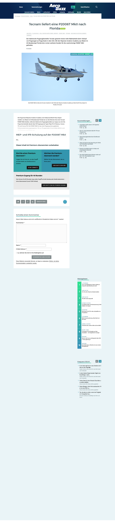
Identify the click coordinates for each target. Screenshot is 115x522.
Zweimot (29, 35)
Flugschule (35, 33)
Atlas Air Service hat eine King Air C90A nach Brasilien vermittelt (90, 143)
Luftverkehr (46, 12)
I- (83, 151)
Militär (55, 12)
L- (83, 139)
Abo (73, 7)
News (21, 7)
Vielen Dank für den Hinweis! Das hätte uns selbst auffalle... (90, 381)
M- (83, 127)
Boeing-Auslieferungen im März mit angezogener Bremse (89, 149)
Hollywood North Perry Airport (49, 33)
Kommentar (20, 223)
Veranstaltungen (37, 7)
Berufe (79, 12)
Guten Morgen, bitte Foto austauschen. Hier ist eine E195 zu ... (90, 387)
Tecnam (68, 33)
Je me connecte (33, 168)
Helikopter (71, 12)
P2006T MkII (62, 33)
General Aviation (29, 12)
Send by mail (41, 202)
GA (83, 145)
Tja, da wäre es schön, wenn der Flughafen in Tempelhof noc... (90, 393)
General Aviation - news (27, 16)
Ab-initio (29, 33)
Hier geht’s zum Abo (59, 166)
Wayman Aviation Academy (78, 33)
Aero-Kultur (87, 12)
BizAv (38, 12)
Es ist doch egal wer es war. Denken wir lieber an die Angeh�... (90, 366)
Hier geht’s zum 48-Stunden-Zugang (54, 185)
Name (18, 245)
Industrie (62, 12)
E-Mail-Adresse (21, 249)
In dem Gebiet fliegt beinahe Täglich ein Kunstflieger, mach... (90, 374)
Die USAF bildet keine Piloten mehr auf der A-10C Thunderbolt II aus (90, 155)
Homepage (17, 16)
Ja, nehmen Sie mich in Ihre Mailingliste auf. (30, 253)
